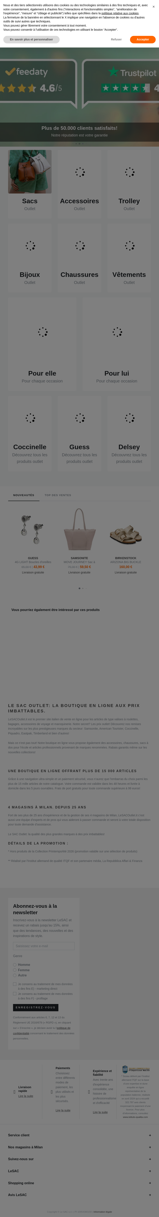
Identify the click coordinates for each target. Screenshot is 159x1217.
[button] (153, 6)
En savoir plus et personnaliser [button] (31, 39)
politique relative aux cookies (120, 13)
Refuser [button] (116, 39)
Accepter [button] (143, 39)
